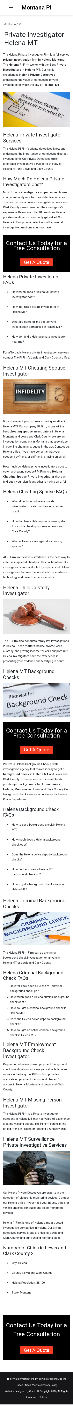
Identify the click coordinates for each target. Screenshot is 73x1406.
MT (20, 24)
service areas (46, 1378)
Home (10, 24)
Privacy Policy (49, 1385)
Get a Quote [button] (36, 262)
